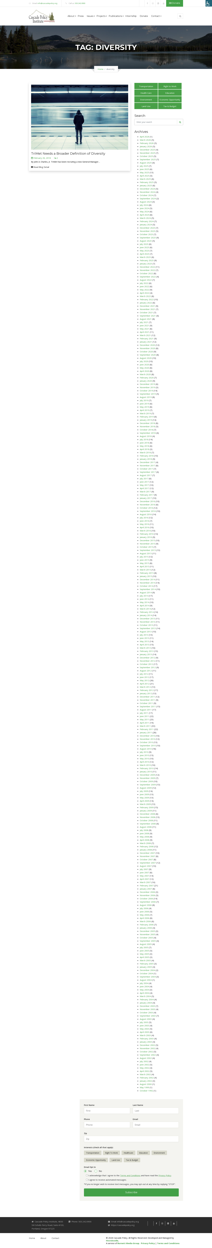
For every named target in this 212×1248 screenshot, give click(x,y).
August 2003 (146, 1019)
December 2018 (147, 423)
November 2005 (147, 934)
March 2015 (145, 569)
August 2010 (146, 748)
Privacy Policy (164, 1175)
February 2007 (147, 885)
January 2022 (146, 302)
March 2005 (145, 960)
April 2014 (144, 605)
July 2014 (144, 595)
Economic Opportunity (170, 99)
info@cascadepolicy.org (47, 3)
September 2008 (148, 823)
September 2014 (148, 589)
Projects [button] (101, 16)
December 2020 (147, 345)
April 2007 (144, 879)
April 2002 (144, 1071)
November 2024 (147, 192)
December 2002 (147, 1045)
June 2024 (144, 208)
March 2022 (145, 296)
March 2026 (145, 140)
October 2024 (146, 195)
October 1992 (146, 1090)
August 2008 (146, 827)
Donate (174, 3)
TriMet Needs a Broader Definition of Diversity (68, 153)
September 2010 (148, 745)
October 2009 (146, 781)
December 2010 (147, 735)
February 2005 (147, 963)
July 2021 (144, 322)
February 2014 (147, 612)
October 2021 (146, 312)
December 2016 (147, 501)
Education (169, 93)
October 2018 (146, 429)
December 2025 (147, 149)
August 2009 (146, 787)
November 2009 (147, 778)
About (43, 1238)
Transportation (146, 86)
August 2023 (146, 240)
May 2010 (144, 758)
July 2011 (144, 713)
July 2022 (144, 283)
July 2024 (144, 205)
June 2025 (144, 169)
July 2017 (144, 478)
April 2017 (144, 488)
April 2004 (144, 993)
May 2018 (144, 446)
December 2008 (147, 814)
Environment (146, 99)
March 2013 (145, 647)
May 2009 (144, 797)
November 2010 (147, 739)
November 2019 (147, 387)
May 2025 (144, 172)
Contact (55, 1238)
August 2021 (146, 319)
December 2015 (147, 540)
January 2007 (146, 888)
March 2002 (145, 1074)
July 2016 (144, 517)
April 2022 (144, 293)
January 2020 (146, 380)
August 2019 (146, 397)
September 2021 (148, 315)
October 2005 (146, 937)
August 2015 (146, 553)
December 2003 (147, 1006)
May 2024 (144, 211)
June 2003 (144, 1025)
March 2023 (145, 257)
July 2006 (144, 908)
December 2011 (147, 696)
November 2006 (147, 895)
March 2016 (145, 530)
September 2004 (148, 976)
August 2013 (146, 631)
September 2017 (148, 472)
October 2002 (146, 1051)
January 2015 (146, 576)
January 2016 (146, 537)
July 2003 (144, 1022)
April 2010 (144, 761)
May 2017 (144, 485)
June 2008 (144, 833)
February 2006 (147, 924)
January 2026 (146, 146)
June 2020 (144, 364)
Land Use (146, 106)
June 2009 (144, 794)
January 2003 (146, 1041)
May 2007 (144, 875)
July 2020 (144, 361)
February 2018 (147, 455)
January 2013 (146, 654)
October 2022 (146, 273)
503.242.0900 (80, 3)
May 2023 (144, 250)
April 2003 (144, 1032)
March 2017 (145, 491)
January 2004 (146, 1002)
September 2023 (148, 237)
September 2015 (148, 550)
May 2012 (144, 680)
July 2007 (144, 869)
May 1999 (144, 1087)
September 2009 (148, 784)
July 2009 (144, 791)
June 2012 (144, 677)
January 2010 (146, 771)
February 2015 (147, 573)
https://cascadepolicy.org (123, 1225)
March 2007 (145, 882)
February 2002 (147, 1077)
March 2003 (145, 1035)
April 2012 (144, 683)
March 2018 (145, 452)
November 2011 (147, 700)
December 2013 (147, 618)
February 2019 (147, 416)
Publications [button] (115, 16)
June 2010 (144, 755)
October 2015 (146, 547)
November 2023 (147, 231)
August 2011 (146, 709)
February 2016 (147, 533)
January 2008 (146, 849)
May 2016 (144, 524)
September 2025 (148, 159)
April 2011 (144, 722)
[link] (142, 3)
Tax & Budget (169, 106)
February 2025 (147, 182)
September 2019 (148, 393)
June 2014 (144, 599)
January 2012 (146, 693)
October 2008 (146, 820)
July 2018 (144, 439)
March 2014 (145, 608)
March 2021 (145, 335)
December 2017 (147, 462)
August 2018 (146, 436)
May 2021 (144, 328)
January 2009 (146, 810)
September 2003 (148, 1015)
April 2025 (144, 175)
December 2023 (147, 227)
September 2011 (148, 706)
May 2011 (144, 719)
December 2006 (147, 892)
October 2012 (146, 664)
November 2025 (147, 153)
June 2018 (144, 442)
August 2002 (146, 1058)
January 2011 (146, 732)
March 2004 (145, 996)
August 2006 (146, 905)
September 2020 (148, 354)
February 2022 (147, 299)
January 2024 (146, 224)
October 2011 (146, 703)
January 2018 (146, 459)
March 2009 (145, 804)
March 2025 (145, 179)
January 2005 (146, 967)
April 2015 (144, 566)
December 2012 (147, 657)
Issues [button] (90, 16)
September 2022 (148, 276)
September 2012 (148, 667)
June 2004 (144, 986)
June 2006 (144, 911)
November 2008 (147, 817)
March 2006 (145, 921)
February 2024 (147, 221)
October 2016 (146, 507)
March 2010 (145, 765)
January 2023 (146, 263)
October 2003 (146, 1012)
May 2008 (144, 836)
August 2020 (146, 358)
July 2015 (144, 556)
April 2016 (144, 527)
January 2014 (146, 615)
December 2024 (147, 188)
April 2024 (144, 214)
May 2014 (144, 602)
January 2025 (146, 185)
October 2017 (146, 468)
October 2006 (146, 898)
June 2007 (144, 872)
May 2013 (144, 641)
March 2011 (145, 726)
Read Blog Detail (40, 167)
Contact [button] (155, 16)
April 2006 (144, 918)
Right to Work (169, 86)
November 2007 (147, 856)
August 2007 (146, 866)
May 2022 (144, 289)
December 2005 (147, 931)
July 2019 (144, 400)
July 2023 (144, 244)
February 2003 (147, 1038)
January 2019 (146, 420)
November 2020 (147, 348)
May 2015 (144, 563)
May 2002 (144, 1067)
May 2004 (144, 989)
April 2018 (144, 449)
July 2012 (144, 674)
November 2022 (147, 270)
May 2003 (144, 1028)
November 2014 (147, 582)
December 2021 (147, 306)
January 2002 (146, 1081)
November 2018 (147, 426)
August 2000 (146, 1084)
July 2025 (144, 166)
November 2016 (147, 504)
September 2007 (148, 862)
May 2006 (144, 914)
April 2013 (144, 644)
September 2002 (148, 1054)
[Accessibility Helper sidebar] (209, 3)
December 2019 (147, 384)
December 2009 (147, 774)
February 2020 (147, 377)
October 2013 (146, 625)
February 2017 (147, 494)
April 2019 (144, 410)
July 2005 (144, 947)
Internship (131, 16)
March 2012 (145, 687)
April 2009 (144, 800)
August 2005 (146, 944)
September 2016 (148, 511)
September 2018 (148, 433)
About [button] (71, 16)
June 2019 (144, 403)
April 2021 (144, 332)
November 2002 (147, 1048)
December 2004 (147, 970)
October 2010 (146, 742)
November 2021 (147, 309)
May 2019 (144, 407)
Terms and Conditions (130, 1175)
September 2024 (148, 198)
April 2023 (144, 253)
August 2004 (146, 980)
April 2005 (144, 957)
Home (100, 69)
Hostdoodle (112, 1240)
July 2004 (144, 983)
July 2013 (144, 634)
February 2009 (147, 807)
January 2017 (146, 498)
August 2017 (146, 475)
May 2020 (144, 367)
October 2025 (146, 156)
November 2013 (147, 621)
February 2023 (147, 260)
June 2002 (144, 1064)
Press (81, 16)
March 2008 (145, 843)
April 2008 (144, 840)
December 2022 (147, 267)
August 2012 (146, 670)
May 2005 (144, 954)
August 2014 (146, 592)
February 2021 (147, 338)
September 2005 (148, 940)
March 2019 (145, 413)
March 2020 (145, 374)
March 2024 (145, 218)
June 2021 (144, 325)
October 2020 (146, 351)
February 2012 (147, 690)
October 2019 (146, 390)
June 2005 (144, 950)
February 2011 (147, 729)
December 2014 (147, 579)
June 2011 (144, 716)
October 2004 (146, 973)
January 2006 (146, 927)
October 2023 (146, 234)
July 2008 (144, 830)
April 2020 (144, 371)
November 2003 (147, 1009)
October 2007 (146, 859)
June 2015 (144, 560)
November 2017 (147, 465)
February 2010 (147, 768)
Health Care (146, 93)
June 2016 (144, 520)
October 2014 (146, 586)
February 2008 (147, 846)
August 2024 (146, 201)
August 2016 (146, 514)
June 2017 (144, 481)
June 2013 (144, 638)
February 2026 (147, 143)
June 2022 (144, 286)
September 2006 (148, 901)
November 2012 (147, 660)
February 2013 (147, 651)
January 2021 (146, 341)
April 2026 (144, 136)
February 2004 (147, 999)
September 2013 (148, 628)
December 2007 (147, 853)
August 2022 (146, 280)
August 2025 (146, 162)
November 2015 (147, 543)
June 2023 (144, 247)
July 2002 (144, 1061)
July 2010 (144, 752)
